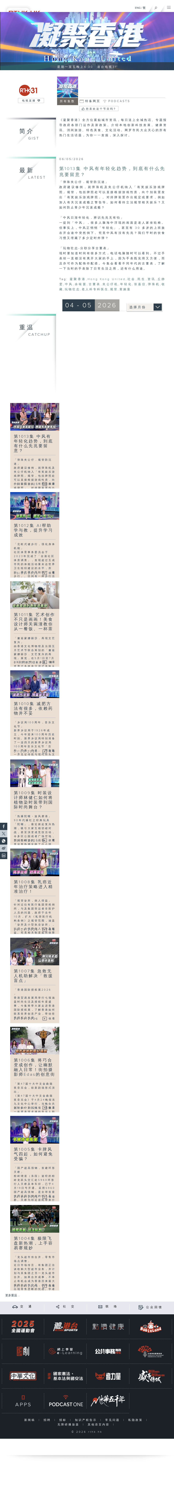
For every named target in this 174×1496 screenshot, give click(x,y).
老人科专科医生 (95, 289)
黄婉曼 (125, 289)
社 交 (69, 1306)
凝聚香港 (78, 279)
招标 (63, 1420)
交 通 (26, 1306)
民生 (141, 279)
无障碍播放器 (69, 1424)
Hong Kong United (107, 279)
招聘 (48, 1420)
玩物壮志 (72, 289)
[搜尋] (156, 7)
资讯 (151, 279)
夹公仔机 (110, 284)
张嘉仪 (140, 284)
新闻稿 (30, 1420)
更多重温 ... (12, 1295)
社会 (131, 279)
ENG (138, 7)
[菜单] (169, 6)
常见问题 (113, 1420)
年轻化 (126, 284)
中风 (69, 284)
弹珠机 (154, 284)
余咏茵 (81, 284)
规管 (114, 289)
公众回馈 (154, 1307)
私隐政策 (136, 1420)
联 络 (112, 1306)
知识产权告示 (86, 1420)
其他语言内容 (99, 1424)
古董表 (94, 284)
